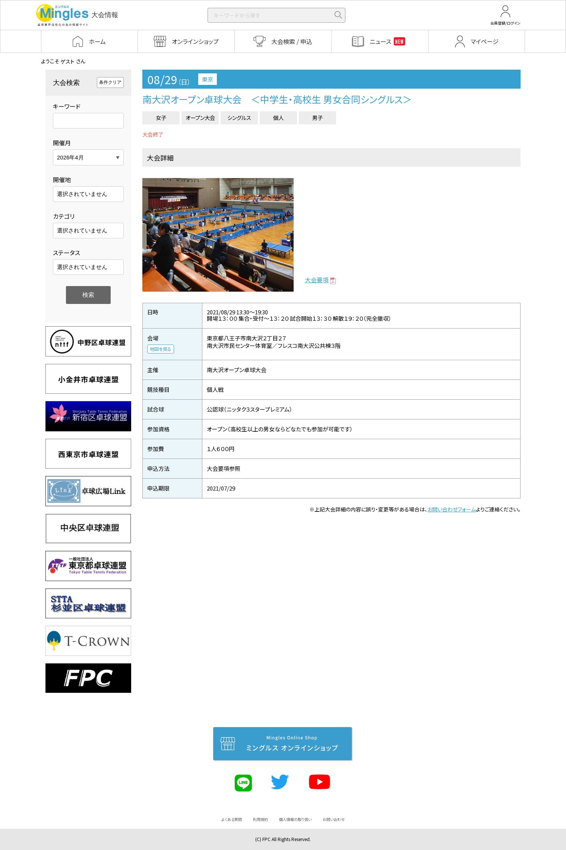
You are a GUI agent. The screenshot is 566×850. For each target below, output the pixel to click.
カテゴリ (64, 216)
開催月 (62, 143)
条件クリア (110, 82)
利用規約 (260, 819)
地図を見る (160, 349)
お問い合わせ (334, 819)
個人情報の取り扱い (295, 819)
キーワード (66, 106)
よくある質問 (231, 819)
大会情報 (77, 15)
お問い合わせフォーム (451, 509)
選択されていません (82, 194)
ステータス (66, 253)
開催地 (62, 180)
